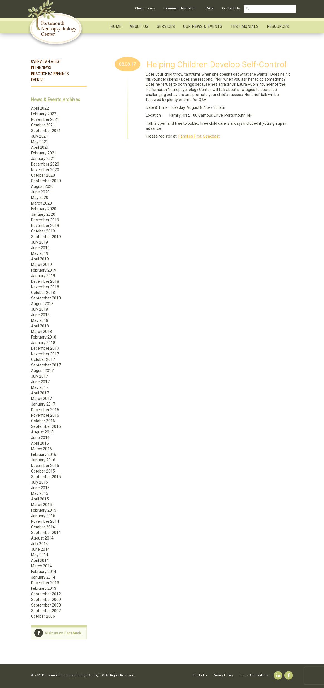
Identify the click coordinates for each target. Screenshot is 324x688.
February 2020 (43, 209)
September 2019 (46, 236)
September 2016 (46, 426)
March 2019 (41, 264)
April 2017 (40, 393)
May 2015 (39, 493)
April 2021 (40, 147)
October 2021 (43, 125)
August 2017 (42, 370)
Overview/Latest (46, 61)
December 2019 (45, 220)
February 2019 (43, 270)
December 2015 (45, 465)
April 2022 (40, 108)
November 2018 (45, 287)
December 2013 (45, 583)
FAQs (209, 8)
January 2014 (43, 577)
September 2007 (46, 610)
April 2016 (40, 443)
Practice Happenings (50, 73)
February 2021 (43, 153)
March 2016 (41, 449)
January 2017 (43, 404)
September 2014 (46, 532)
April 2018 (40, 326)
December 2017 (45, 348)
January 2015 (43, 516)
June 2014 (40, 549)
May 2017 (39, 387)
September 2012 (46, 594)
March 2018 (41, 331)
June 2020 (40, 192)
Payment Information (180, 8)
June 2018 (40, 315)
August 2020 (42, 186)
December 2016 (45, 409)
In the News (41, 67)
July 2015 (39, 482)
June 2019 (40, 248)
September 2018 (46, 298)
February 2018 (43, 337)
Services (166, 26)
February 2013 (43, 588)
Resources (278, 26)
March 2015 (41, 504)
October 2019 (43, 231)
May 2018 (39, 320)
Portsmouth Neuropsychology (58, 23)
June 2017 (40, 382)
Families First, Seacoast (199, 136)
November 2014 (45, 521)
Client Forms (145, 8)
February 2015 (43, 510)
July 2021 (39, 136)
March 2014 (41, 566)
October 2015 (43, 471)
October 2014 (43, 527)
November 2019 (45, 225)
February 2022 (43, 114)
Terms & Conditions (253, 675)
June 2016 (40, 437)
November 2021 (45, 119)
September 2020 (46, 181)
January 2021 (43, 158)
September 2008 (46, 605)
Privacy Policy (223, 675)
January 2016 (43, 460)
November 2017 (45, 354)
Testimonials (244, 26)
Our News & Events (202, 26)
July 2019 (39, 242)
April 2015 (40, 499)
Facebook (288, 675)
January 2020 (43, 214)
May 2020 (39, 197)
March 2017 (41, 398)
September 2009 (46, 599)
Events (37, 80)
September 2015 (46, 476)
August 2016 (42, 432)
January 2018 (43, 343)
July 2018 (39, 309)
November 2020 (45, 169)
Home (115, 26)
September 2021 (46, 130)
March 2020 (41, 203)
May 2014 (39, 555)
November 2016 (45, 415)
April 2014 (40, 560)
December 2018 (45, 281)
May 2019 (39, 253)
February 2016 (43, 454)
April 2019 (40, 259)
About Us (139, 26)
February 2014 (43, 571)
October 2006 (43, 616)
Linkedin (278, 675)
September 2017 (46, 365)
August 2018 (42, 303)
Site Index (200, 675)
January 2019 (43, 276)
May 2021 (39, 142)
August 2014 (42, 538)
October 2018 (43, 292)
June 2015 (40, 488)
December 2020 (45, 164)
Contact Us (231, 8)
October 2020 (43, 175)
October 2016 (43, 421)
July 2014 (39, 543)
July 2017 (39, 376)
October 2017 (43, 359)
